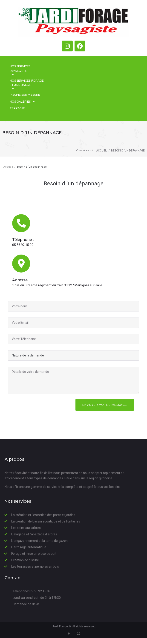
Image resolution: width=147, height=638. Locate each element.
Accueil (101, 150)
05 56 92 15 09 (22, 245)
